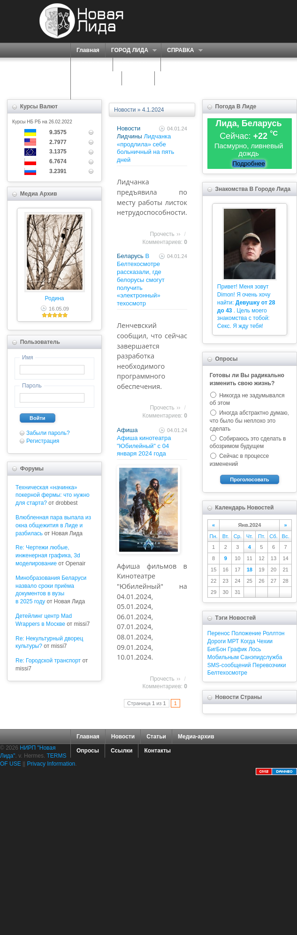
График (237, 649)
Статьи (156, 736)
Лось (255, 649)
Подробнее (248, 163)
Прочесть (162, 234)
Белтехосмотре (227, 672)
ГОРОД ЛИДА (131, 50)
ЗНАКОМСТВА (96, 78)
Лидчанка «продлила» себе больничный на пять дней (145, 148)
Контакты (157, 750)
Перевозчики (269, 665)
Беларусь (130, 255)
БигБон (216, 649)
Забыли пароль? (48, 433)
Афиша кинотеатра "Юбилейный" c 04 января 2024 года (144, 445)
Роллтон (274, 633)
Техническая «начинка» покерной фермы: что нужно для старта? (52, 495)
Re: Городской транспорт (48, 660)
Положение (246, 633)
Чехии (265, 641)
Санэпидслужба (261, 657)
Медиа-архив (196, 736)
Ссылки (121, 750)
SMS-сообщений (229, 665)
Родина (54, 298)
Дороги (216, 641)
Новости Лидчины (129, 132)
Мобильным (223, 657)
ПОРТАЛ (89, 64)
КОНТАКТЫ (92, 92)
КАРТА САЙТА (179, 78)
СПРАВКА (182, 50)
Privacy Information (51, 763)
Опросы (87, 750)
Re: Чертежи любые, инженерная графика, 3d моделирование (47, 555)
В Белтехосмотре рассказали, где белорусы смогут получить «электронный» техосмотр (141, 279)
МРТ (233, 641)
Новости (125, 109)
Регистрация (42, 441)
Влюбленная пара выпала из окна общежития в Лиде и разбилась (53, 525)
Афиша (127, 429)
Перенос (218, 633)
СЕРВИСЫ (134, 64)
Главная (87, 50)
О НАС (176, 64)
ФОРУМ (138, 78)
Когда (248, 641)
